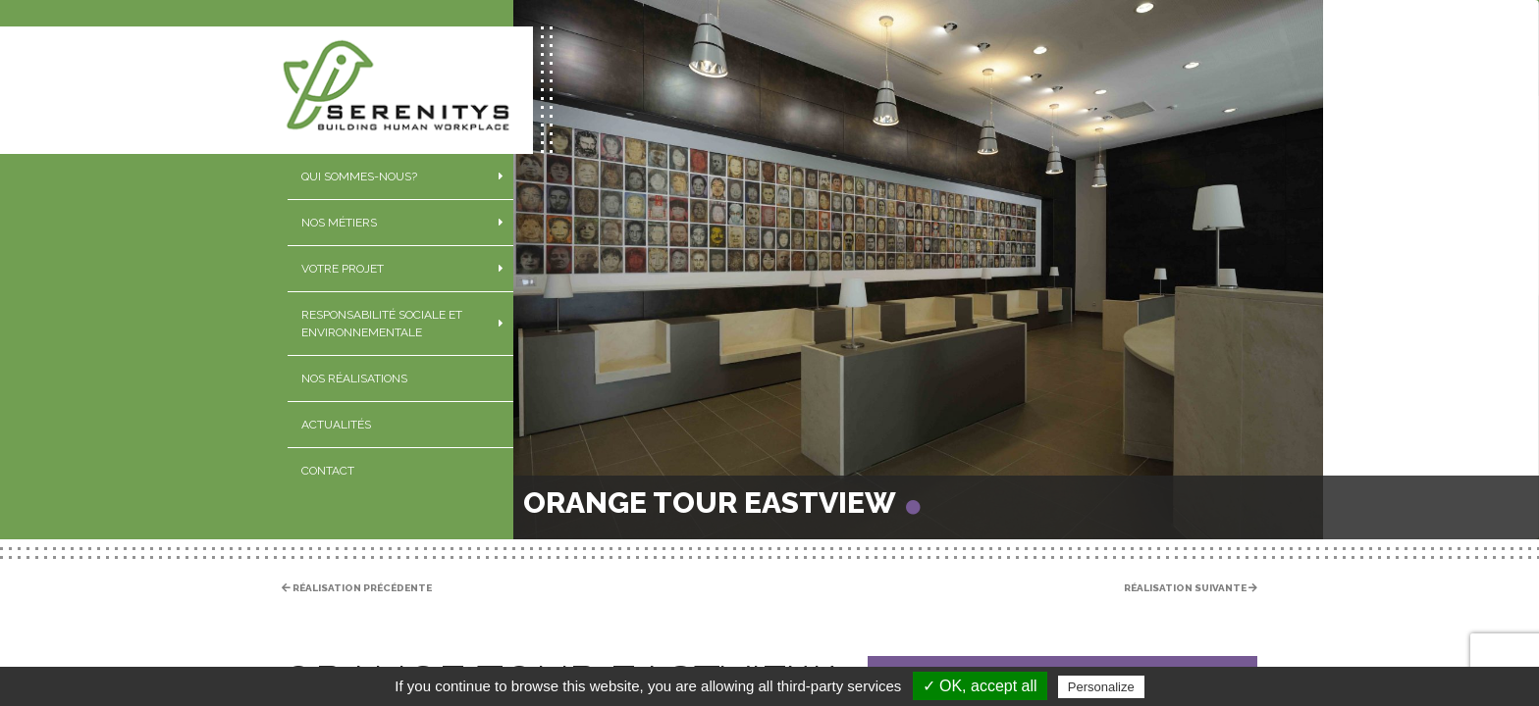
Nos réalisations (354, 378)
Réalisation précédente (357, 587)
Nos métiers (339, 222)
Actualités (336, 424)
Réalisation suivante (1190, 587)
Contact (327, 471)
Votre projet (342, 269)
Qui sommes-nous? (359, 176)
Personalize (1101, 687)
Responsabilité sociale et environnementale (381, 323)
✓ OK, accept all (980, 686)
